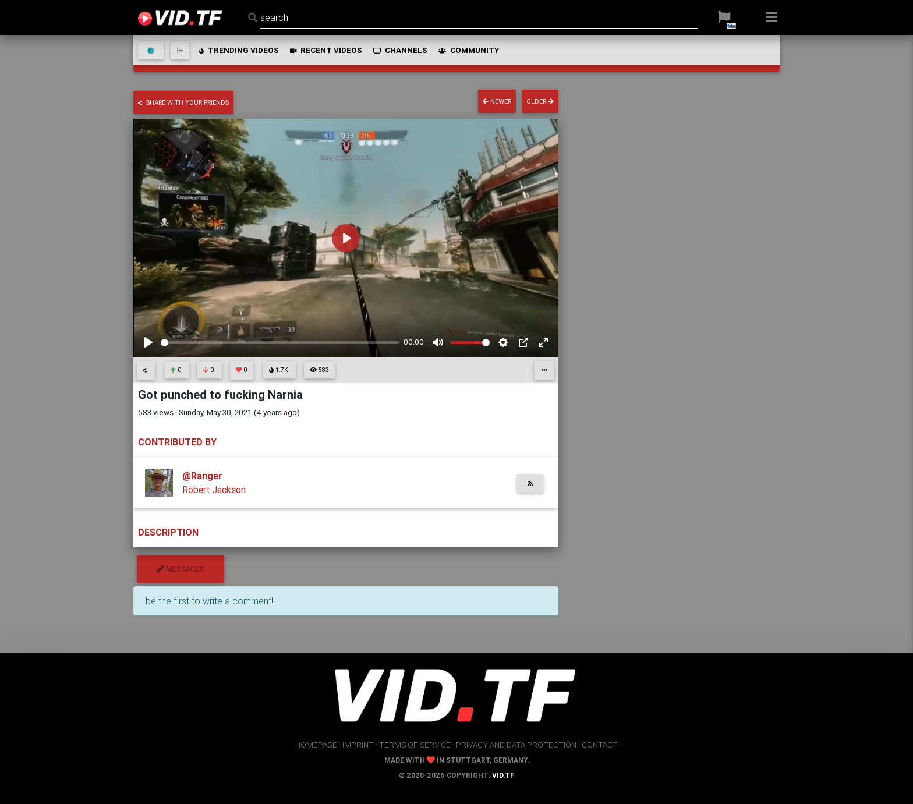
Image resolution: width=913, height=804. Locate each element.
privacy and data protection (516, 744)
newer (497, 101)
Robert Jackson (214, 489)
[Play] (148, 342)
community (468, 50)
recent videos (325, 50)
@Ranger (202, 475)
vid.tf (503, 775)
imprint (358, 744)
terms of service (415, 744)
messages (180, 569)
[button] (724, 17)
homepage (316, 744)
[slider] (280, 342)
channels (399, 50)
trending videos (238, 50)
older (540, 101)
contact (600, 744)
